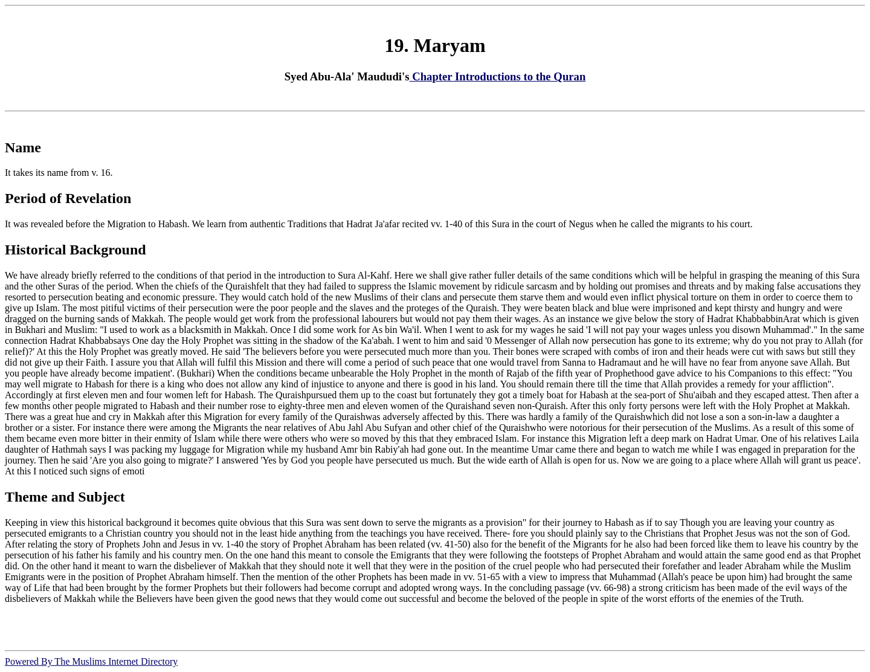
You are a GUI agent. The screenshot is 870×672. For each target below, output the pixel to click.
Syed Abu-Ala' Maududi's (347, 76)
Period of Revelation (68, 198)
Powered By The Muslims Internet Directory (91, 661)
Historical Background (75, 249)
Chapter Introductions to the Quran (498, 76)
